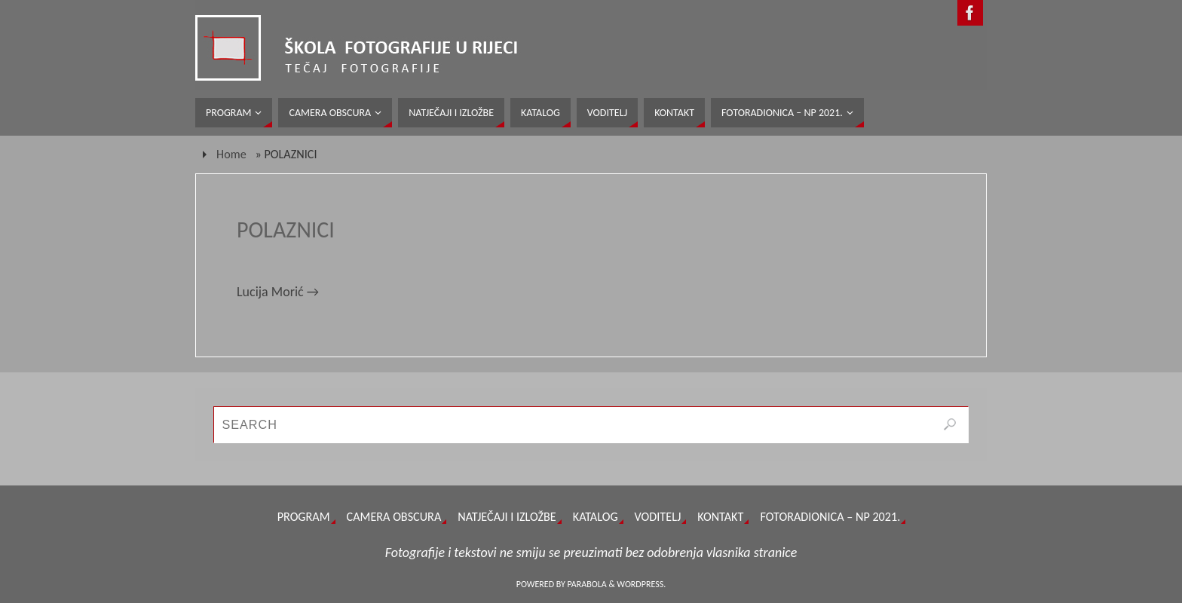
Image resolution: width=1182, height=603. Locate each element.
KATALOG (595, 517)
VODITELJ (658, 517)
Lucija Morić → (278, 291)
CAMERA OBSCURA (394, 517)
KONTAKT (720, 517)
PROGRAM (303, 517)
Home (231, 154)
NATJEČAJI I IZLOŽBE (507, 517)
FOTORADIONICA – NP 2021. (830, 517)
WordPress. (641, 584)
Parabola (587, 584)
